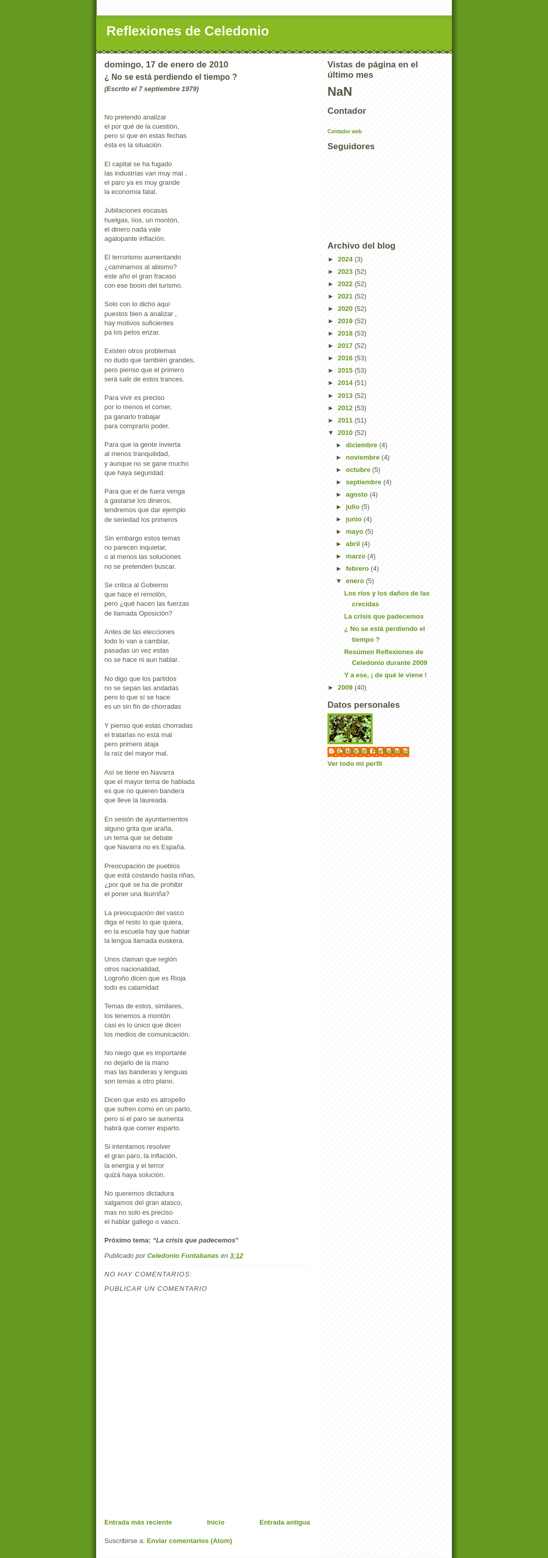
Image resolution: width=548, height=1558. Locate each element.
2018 (346, 333)
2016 (346, 358)
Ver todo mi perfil (354, 763)
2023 (346, 271)
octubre (359, 470)
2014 (346, 383)
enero (356, 581)
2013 (346, 395)
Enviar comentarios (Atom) (189, 1541)
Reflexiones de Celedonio (187, 31)
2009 (346, 687)
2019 (346, 321)
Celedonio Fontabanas (373, 751)
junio (355, 519)
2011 (346, 420)
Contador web (344, 131)
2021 (346, 296)
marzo (357, 556)
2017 (346, 345)
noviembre (363, 457)
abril (354, 544)
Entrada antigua (285, 1522)
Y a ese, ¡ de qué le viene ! (385, 675)
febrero (358, 568)
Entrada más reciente (138, 1522)
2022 (346, 284)
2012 (346, 408)
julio (353, 507)
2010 (346, 432)
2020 (346, 308)
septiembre (364, 482)
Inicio (216, 1522)
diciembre (362, 445)
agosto (358, 494)
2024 (346, 259)
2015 (346, 370)
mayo (356, 531)
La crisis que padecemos (384, 616)
